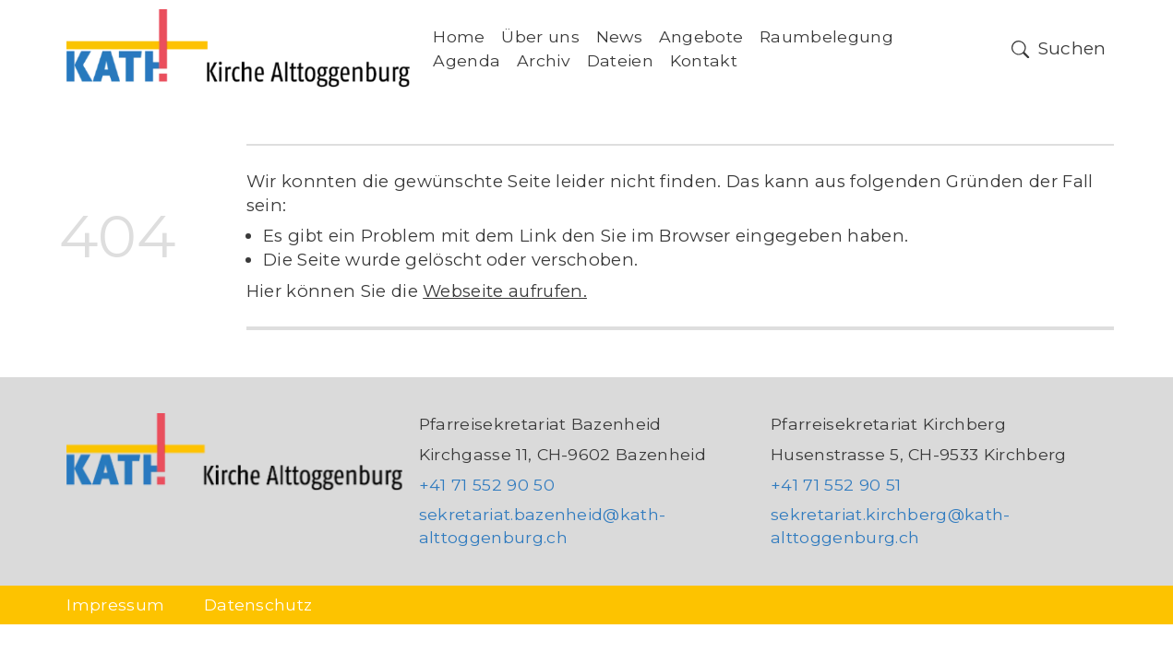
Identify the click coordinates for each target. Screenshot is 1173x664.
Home (459, 36)
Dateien (620, 60)
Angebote (701, 36)
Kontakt (703, 60)
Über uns (540, 36)
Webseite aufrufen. (505, 291)
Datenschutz (258, 604)
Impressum (115, 604)
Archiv (543, 60)
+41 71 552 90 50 (487, 484)
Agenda (466, 60)
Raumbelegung (826, 36)
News (619, 36)
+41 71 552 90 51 (836, 484)
